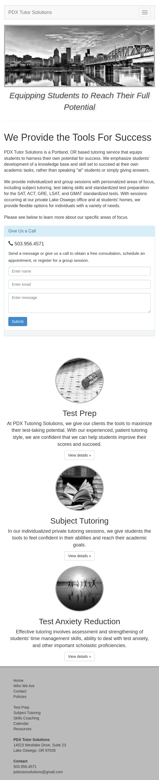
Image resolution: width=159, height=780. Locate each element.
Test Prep (21, 707)
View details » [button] (79, 455)
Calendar (21, 723)
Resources (22, 729)
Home (18, 680)
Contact (19, 691)
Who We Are (23, 686)
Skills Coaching (26, 718)
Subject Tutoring (27, 713)
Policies (19, 696)
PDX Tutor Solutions (30, 12)
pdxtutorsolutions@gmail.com (38, 772)
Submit (18, 321)
